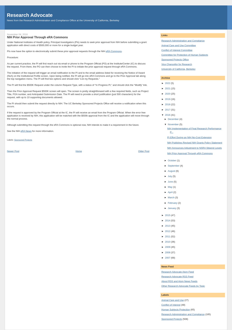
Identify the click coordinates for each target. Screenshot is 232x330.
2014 (168, 220)
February (173, 203)
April (170, 192)
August (172, 171)
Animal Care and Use (172, 300)
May (170, 187)
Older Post (143, 151)
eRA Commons (114, 51)
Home (79, 151)
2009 (168, 247)
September (174, 165)
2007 (168, 257)
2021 (168, 88)
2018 (168, 104)
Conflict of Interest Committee (176, 50)
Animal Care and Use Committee (178, 45)
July (170, 176)
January (172, 208)
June (171, 181)
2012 (168, 231)
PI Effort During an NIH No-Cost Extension (189, 137)
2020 (168, 93)
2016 (168, 115)
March (171, 197)
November (173, 124)
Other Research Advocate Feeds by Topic (183, 286)
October (172, 160)
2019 (168, 99)
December (173, 119)
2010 (168, 241)
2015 (168, 215)
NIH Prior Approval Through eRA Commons (190, 153)
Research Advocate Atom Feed (177, 271)
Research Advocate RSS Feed (177, 276)
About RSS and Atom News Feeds (179, 281)
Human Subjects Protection (175, 309)
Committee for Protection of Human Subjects (184, 55)
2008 (168, 252)
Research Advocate (30, 15)
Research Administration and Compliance (182, 40)
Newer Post (13, 151)
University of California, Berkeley (178, 69)
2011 (168, 236)
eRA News (26, 131)
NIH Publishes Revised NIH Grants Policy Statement (194, 142)
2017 (168, 109)
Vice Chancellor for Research (176, 64)
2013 (168, 225)
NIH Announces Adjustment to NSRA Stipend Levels (194, 148)
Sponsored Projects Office (175, 59)
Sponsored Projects (23, 140)
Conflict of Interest (170, 305)
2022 (168, 83)
